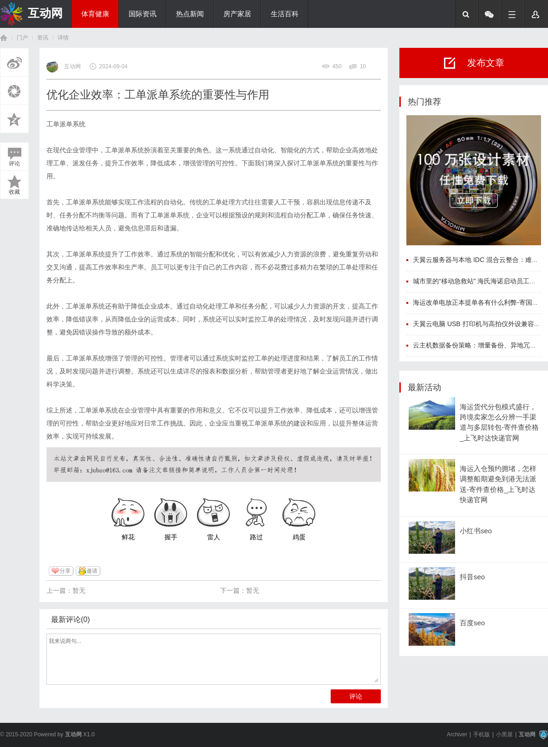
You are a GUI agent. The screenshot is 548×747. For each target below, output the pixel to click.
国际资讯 (143, 14)
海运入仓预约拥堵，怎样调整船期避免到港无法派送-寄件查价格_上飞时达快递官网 (498, 484)
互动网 (45, 13)
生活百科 (285, 14)
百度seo (472, 623)
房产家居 (237, 14)
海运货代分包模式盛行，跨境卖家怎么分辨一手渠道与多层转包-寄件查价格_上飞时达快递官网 (499, 422)
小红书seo (476, 531)
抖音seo (472, 577)
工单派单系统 (65, 124)
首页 (3, 38)
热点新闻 (190, 14)
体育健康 (95, 14)
